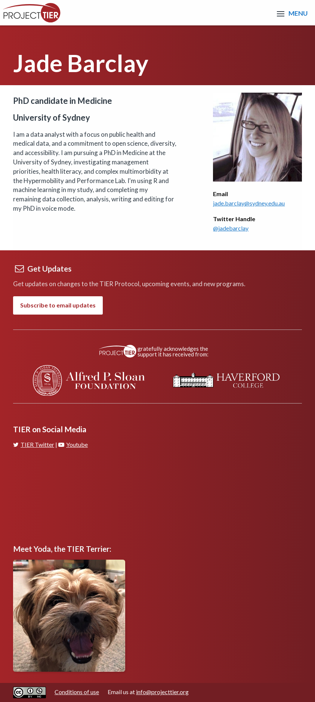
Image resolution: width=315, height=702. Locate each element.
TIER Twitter (33, 444)
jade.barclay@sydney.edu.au (249, 203)
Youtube (73, 444)
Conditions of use (77, 691)
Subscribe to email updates (58, 305)
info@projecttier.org (162, 691)
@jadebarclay (230, 228)
